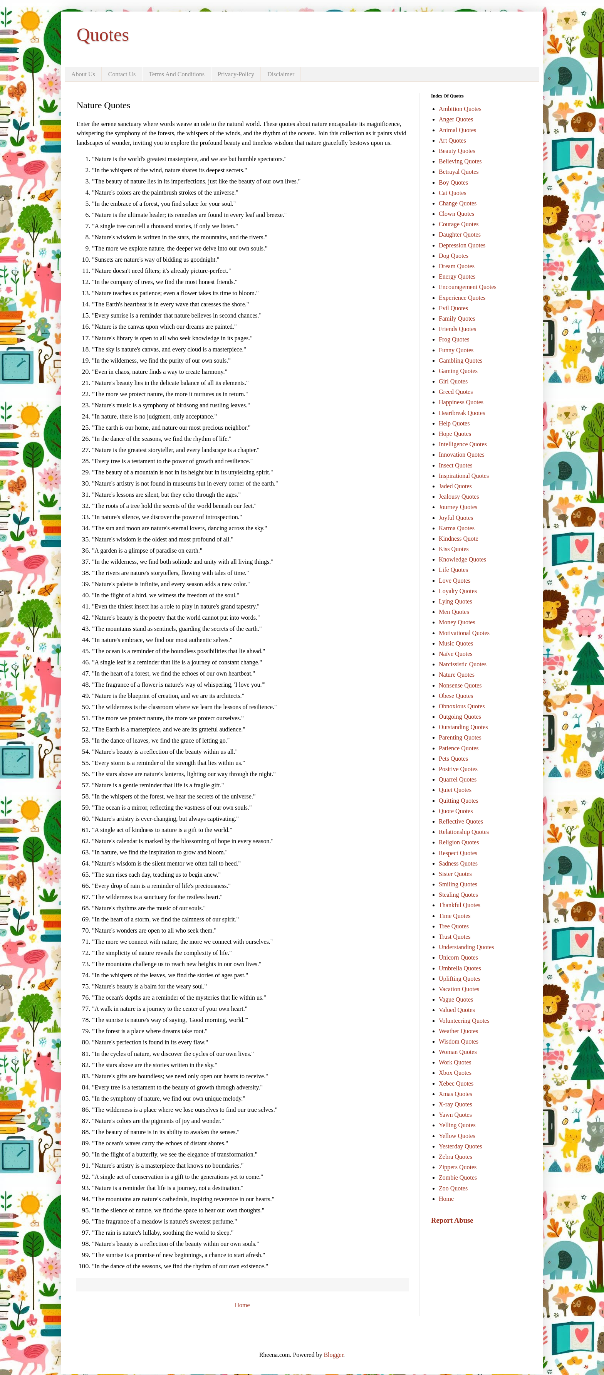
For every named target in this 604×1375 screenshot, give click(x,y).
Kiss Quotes (454, 549)
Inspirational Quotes (464, 475)
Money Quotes (457, 622)
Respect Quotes (458, 853)
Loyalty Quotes (458, 591)
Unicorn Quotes (458, 957)
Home (242, 1305)
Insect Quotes (456, 465)
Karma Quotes (457, 528)
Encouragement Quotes (468, 287)
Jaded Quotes (455, 486)
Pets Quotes (453, 758)
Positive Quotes (458, 769)
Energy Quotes (457, 276)
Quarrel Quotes (457, 779)
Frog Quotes (454, 339)
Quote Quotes (456, 811)
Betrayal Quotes (459, 171)
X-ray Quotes (455, 1104)
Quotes (103, 34)
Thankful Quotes (459, 905)
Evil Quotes (453, 308)
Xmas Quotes (455, 1094)
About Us (83, 74)
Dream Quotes (457, 266)
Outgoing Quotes (460, 716)
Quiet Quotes (455, 790)
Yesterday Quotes (460, 1146)
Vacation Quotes (459, 989)
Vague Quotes (456, 999)
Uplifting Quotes (459, 978)
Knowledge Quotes (462, 559)
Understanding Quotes (466, 947)
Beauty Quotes (457, 151)
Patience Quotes (459, 748)
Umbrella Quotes (460, 968)
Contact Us (122, 74)
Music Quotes (456, 643)
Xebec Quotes (456, 1083)
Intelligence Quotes (463, 444)
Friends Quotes (457, 329)
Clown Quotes (456, 213)
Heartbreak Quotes (462, 413)
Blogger (333, 1354)
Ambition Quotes (460, 109)
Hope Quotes (455, 433)
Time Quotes (455, 916)
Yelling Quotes (457, 1125)
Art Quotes (452, 140)
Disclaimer (280, 74)
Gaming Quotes (458, 371)
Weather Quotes (458, 1031)
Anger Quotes (456, 119)
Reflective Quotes (461, 821)
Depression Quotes (462, 245)
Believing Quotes (460, 161)
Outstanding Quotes (463, 727)
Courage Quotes (459, 224)
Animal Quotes (457, 130)
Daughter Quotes (460, 234)
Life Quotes (453, 569)
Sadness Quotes (458, 863)
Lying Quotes (455, 601)
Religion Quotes (459, 842)
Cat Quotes (452, 193)
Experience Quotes (462, 297)
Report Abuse (452, 1220)
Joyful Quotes (456, 517)
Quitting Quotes (458, 800)
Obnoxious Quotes (462, 706)
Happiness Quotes (461, 402)
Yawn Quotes (455, 1114)
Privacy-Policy (236, 74)
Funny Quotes (456, 350)
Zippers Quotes (457, 1167)
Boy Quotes (453, 182)
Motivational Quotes (464, 633)
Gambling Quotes (460, 360)
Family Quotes (457, 318)
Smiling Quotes (458, 884)
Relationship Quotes (464, 832)
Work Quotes (455, 1062)
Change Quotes (457, 203)
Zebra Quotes (455, 1156)
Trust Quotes (455, 936)
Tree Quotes (454, 926)
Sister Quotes (455, 874)
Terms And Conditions (177, 74)
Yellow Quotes (457, 1136)
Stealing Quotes (458, 894)
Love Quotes (454, 580)
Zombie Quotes (458, 1177)
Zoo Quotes (453, 1188)
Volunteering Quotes (464, 1020)
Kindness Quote (458, 538)
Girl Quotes (453, 381)
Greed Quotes (456, 391)
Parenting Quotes (460, 737)
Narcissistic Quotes (463, 664)
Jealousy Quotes (459, 496)
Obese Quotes (456, 696)
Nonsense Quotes (460, 685)
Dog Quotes (453, 255)
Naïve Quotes (456, 654)
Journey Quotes (458, 507)
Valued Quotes (457, 1010)
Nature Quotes (457, 674)
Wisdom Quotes (458, 1041)
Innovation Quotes (462, 454)
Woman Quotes (458, 1052)
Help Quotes (454, 423)
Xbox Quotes (455, 1072)
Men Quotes (454, 611)
